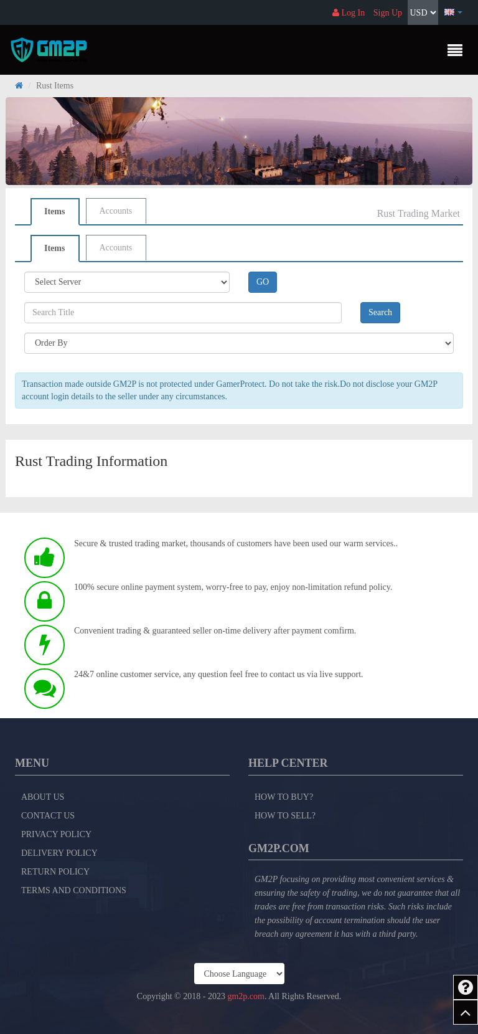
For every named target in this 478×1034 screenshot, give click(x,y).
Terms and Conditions (73, 890)
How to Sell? (285, 815)
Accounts (115, 211)
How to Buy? (284, 797)
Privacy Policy (56, 834)
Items (54, 211)
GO (262, 282)
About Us (42, 797)
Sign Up (387, 12)
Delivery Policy (59, 853)
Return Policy (55, 871)
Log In (348, 12)
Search (380, 312)
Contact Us (48, 815)
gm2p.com (246, 996)
